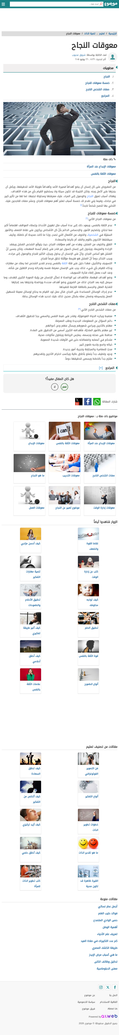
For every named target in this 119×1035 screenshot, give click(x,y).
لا (55, 386)
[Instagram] (101, 987)
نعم (64, 386)
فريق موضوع (88, 1009)
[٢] (87, 218)
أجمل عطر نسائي (107, 906)
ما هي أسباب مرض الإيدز (103, 954)
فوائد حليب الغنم (107, 913)
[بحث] (100, 4)
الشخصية (93, 234)
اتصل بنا (113, 995)
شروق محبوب (78, 55)
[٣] (79, 309)
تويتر (79, 401)
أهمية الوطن (110, 927)
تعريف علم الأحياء (107, 934)
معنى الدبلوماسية (107, 968)
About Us (112, 1009)
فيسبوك (88, 401)
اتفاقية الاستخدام (108, 1002)
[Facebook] (114, 987)
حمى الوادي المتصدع (105, 920)
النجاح (90, 196)
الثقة (65, 263)
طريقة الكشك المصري (104, 947)
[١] (81, 205)
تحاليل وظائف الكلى (105, 961)
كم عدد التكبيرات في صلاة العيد (99, 941)
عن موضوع (89, 995)
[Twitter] (107, 987)
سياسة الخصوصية (86, 1002)
